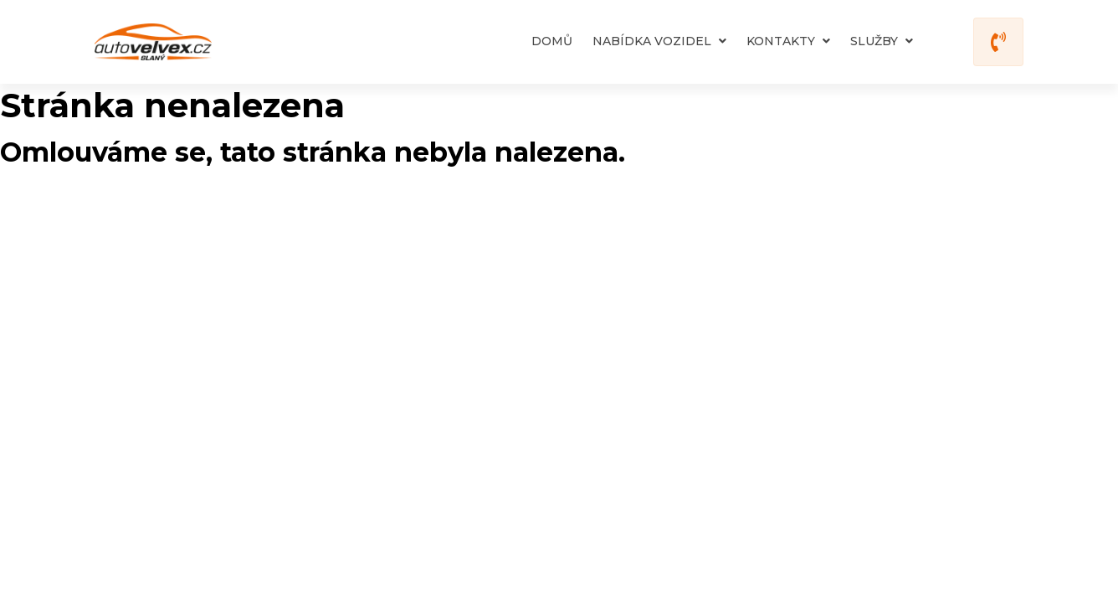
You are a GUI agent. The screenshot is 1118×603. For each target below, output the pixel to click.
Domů (551, 41)
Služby (881, 41)
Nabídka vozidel (659, 41)
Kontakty (788, 41)
